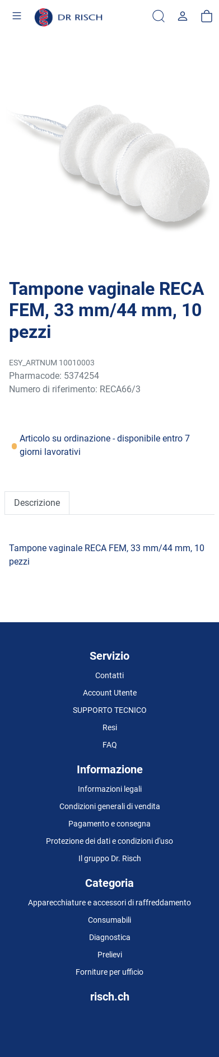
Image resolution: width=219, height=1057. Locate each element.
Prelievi (109, 954)
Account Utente (110, 692)
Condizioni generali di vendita (109, 806)
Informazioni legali (110, 788)
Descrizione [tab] (37, 502)
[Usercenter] (182, 17)
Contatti (109, 675)
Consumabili (109, 919)
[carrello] (206, 17)
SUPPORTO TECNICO (110, 710)
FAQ (109, 744)
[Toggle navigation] (16, 17)
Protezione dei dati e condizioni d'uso (109, 841)
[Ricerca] (158, 17)
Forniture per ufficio (109, 971)
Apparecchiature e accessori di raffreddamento (109, 902)
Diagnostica (110, 937)
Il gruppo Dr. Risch (109, 858)
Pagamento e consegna (109, 823)
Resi (109, 727)
